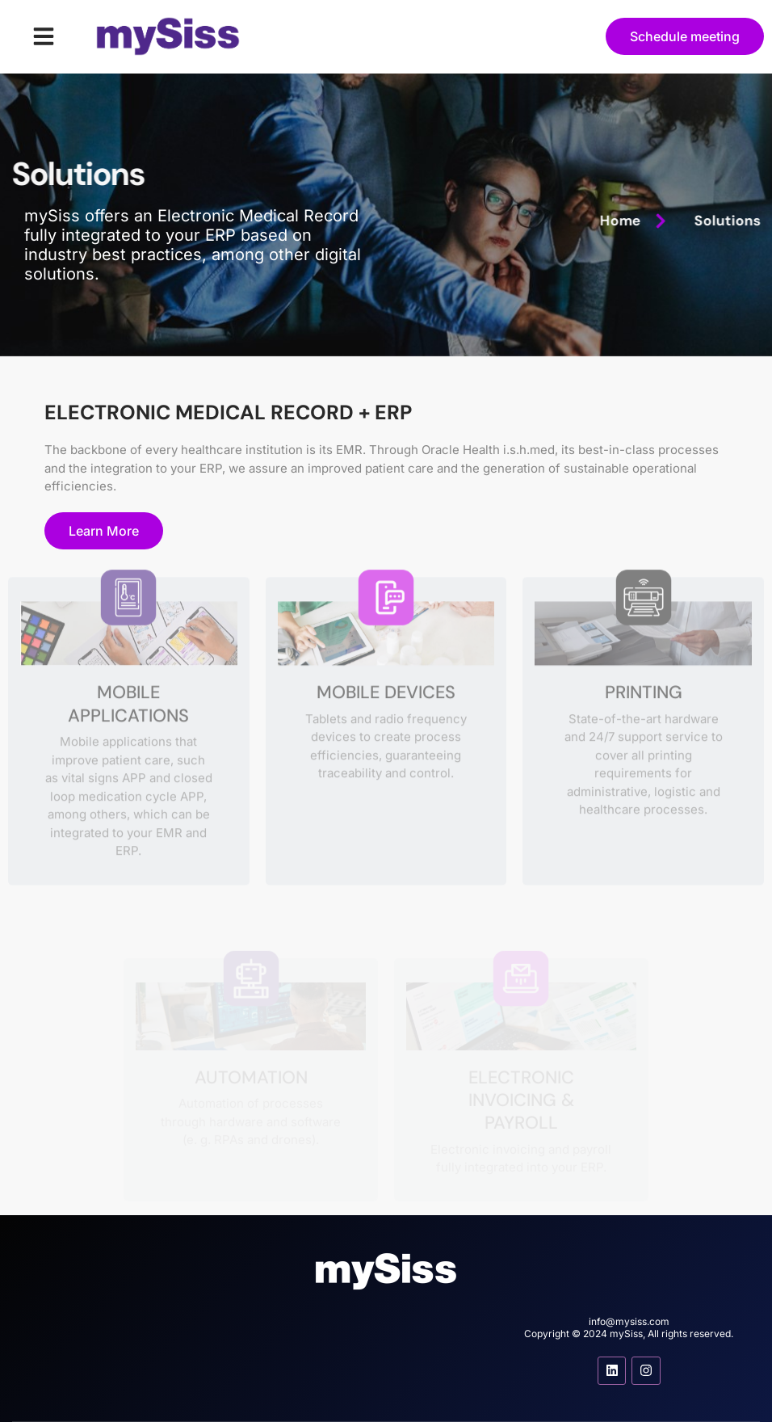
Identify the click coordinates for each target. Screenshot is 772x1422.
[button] (44, 36)
